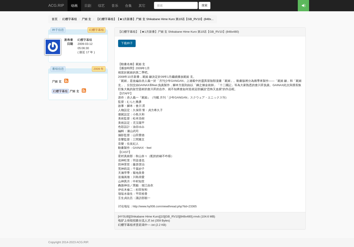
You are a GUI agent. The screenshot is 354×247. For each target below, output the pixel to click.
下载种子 (127, 43)
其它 (142, 5)
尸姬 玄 (86, 19)
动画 (74, 5)
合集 (128, 5)
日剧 (87, 5)
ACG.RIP (56, 5)
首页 (55, 19)
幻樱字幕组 (69, 19)
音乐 (115, 5)
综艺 (101, 5)
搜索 (204, 5)
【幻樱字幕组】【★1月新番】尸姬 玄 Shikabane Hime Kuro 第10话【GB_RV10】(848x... (155, 19)
